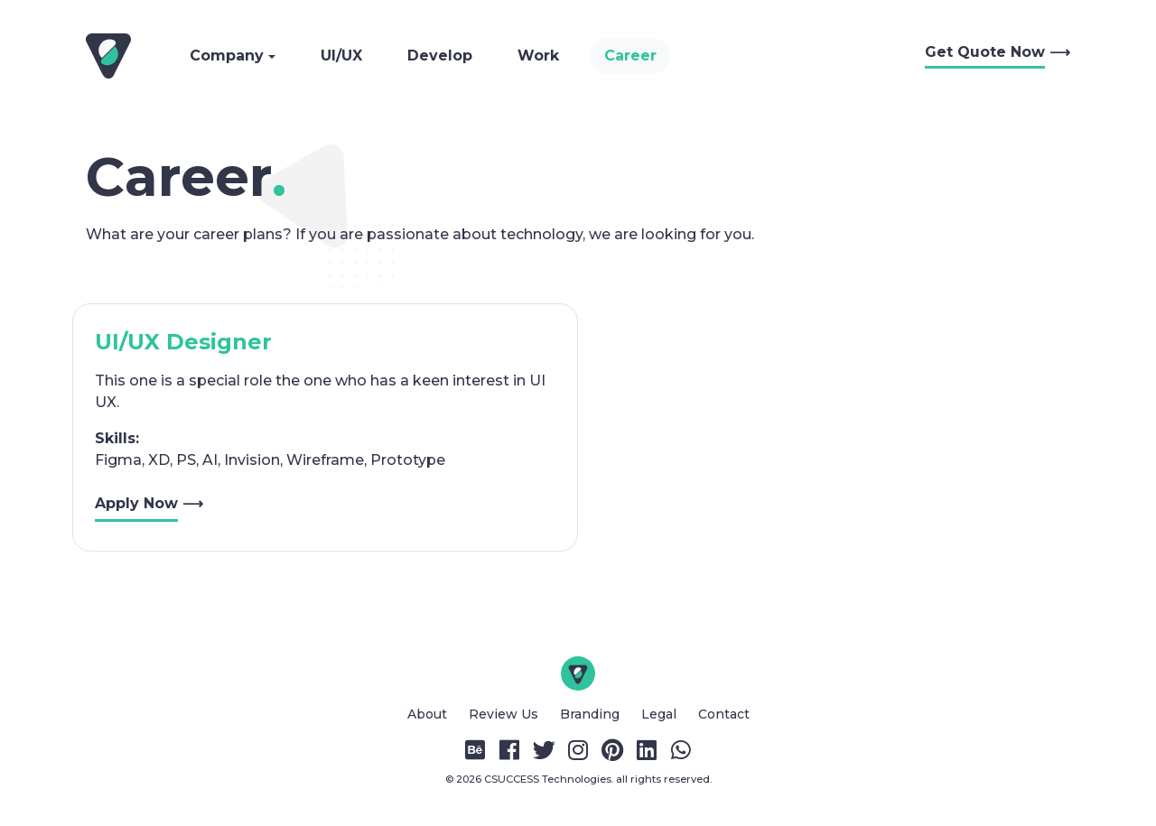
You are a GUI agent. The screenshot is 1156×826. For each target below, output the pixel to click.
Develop (439, 55)
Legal (660, 714)
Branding (591, 714)
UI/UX (341, 55)
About (429, 714)
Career (630, 55)
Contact (724, 714)
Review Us (505, 714)
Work (538, 55)
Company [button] (229, 55)
